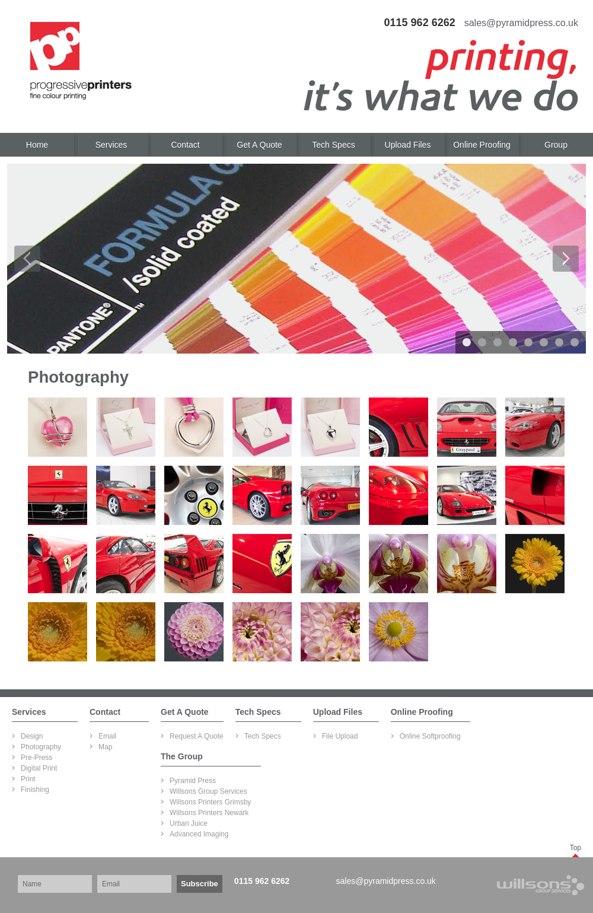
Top (575, 848)
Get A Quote (259, 144)
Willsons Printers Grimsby (210, 802)
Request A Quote (197, 736)
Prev (27, 259)
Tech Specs (333, 144)
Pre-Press (36, 757)
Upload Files (408, 144)
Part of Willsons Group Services (524, 885)
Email (107, 736)
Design (32, 736)
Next (566, 259)
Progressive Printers (81, 61)
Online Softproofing (430, 736)
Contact (185, 144)
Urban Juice (189, 823)
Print (28, 779)
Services (111, 144)
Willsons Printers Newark (209, 813)
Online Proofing (482, 144)
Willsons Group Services (208, 791)
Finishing (35, 789)
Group (556, 144)
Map (105, 747)
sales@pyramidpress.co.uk (386, 881)
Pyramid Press (193, 781)
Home (37, 144)
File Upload (340, 736)
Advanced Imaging (199, 834)
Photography (41, 747)
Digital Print (39, 768)
